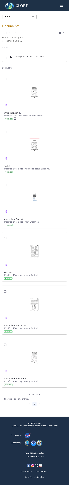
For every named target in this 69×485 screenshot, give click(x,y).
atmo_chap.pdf (11, 113)
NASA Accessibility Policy (34, 477)
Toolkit (7, 166)
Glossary (8, 272)
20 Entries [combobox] (35, 394)
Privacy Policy (26, 471)
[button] (61, 6)
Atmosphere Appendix (14, 219)
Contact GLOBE (42, 471)
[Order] (14, 33)
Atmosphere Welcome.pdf (16, 378)
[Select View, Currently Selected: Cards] (62, 33)
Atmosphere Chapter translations (29, 56)
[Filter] (9, 33)
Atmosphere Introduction (15, 325)
